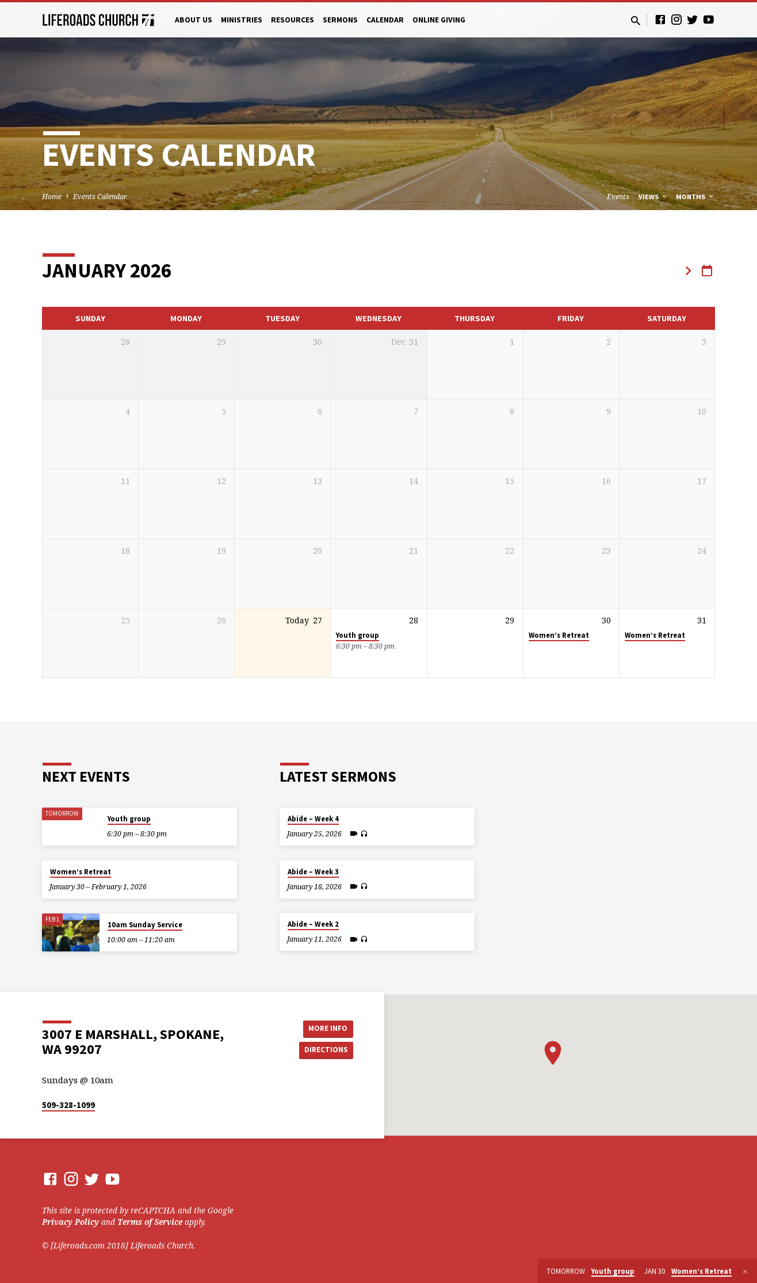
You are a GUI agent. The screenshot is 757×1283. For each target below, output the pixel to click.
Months (695, 196)
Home (52, 196)
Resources (292, 20)
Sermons (340, 20)
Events (618, 196)
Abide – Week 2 (313, 924)
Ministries (241, 20)
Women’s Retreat (559, 635)
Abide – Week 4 (313, 819)
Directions (324, 1050)
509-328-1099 (68, 1104)
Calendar (385, 20)
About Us (193, 20)
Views (653, 196)
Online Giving (438, 20)
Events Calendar (100, 196)
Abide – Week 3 (313, 872)
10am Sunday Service (145, 925)
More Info (324, 1027)
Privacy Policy (70, 1221)
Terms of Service (149, 1221)
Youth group (357, 635)
